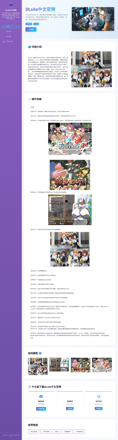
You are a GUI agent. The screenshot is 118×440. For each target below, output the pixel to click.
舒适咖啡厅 (67, 431)
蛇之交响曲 (34, 431)
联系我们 (99, 408)
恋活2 (56, 431)
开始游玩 (31, 29)
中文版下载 (41, 409)
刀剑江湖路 (46, 431)
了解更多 (70, 408)
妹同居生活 (80, 431)
